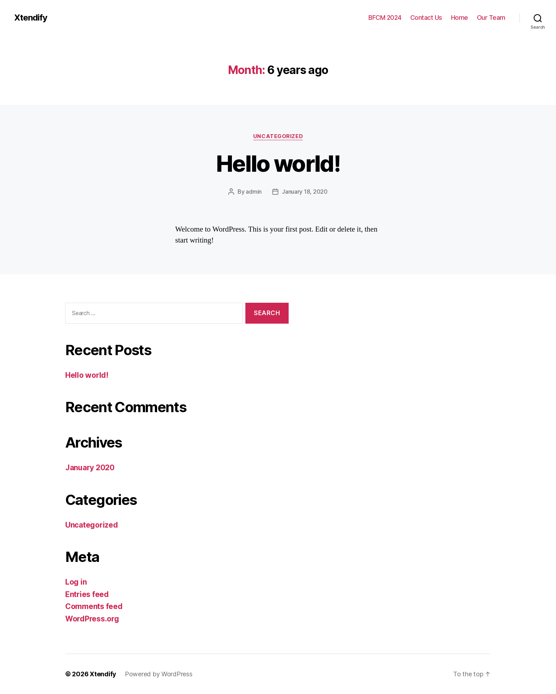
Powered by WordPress (159, 674)
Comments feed (94, 606)
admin (254, 191)
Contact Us (426, 17)
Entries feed (87, 594)
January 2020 (90, 467)
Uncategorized (278, 136)
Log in (76, 582)
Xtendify (30, 17)
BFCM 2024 (384, 17)
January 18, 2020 (305, 191)
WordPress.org (92, 618)
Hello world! (278, 163)
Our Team (491, 17)
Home (459, 17)
